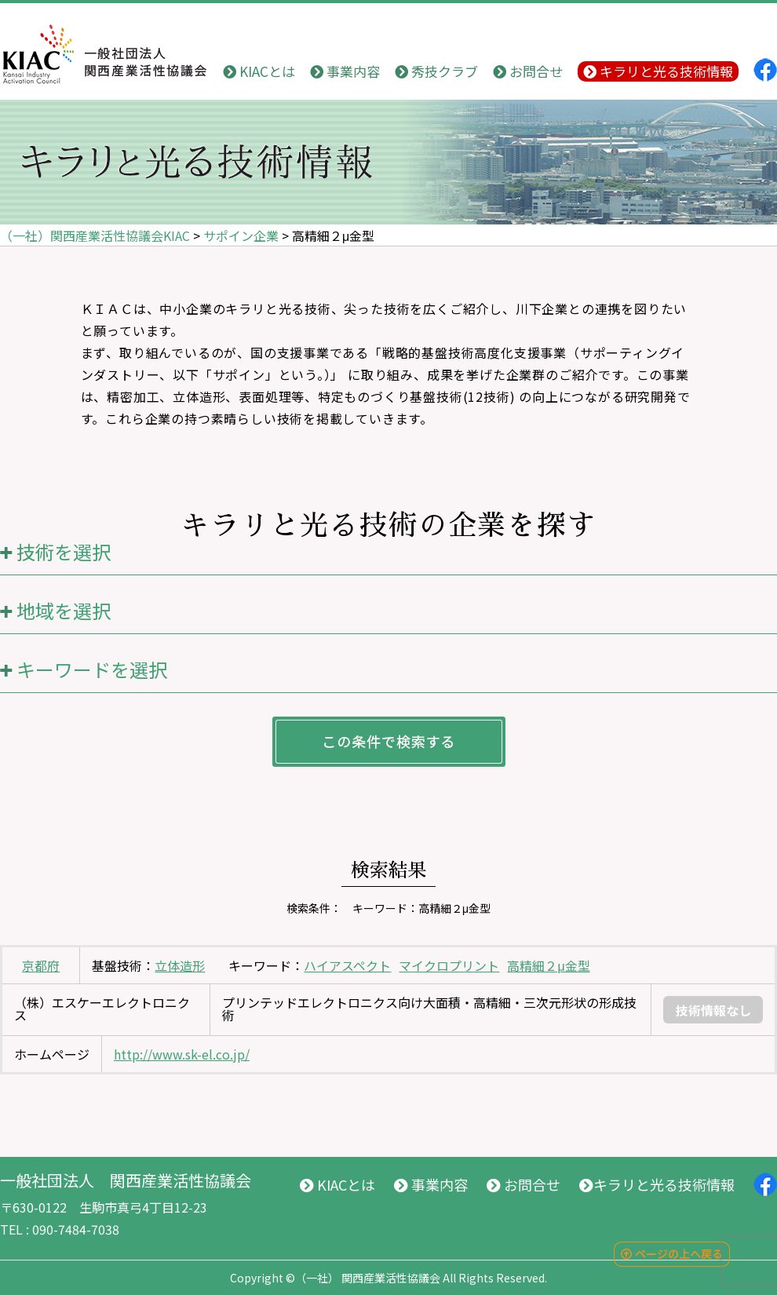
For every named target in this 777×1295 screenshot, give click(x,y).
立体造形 (180, 965)
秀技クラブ (436, 71)
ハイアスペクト (347, 965)
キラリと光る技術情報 (658, 71)
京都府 (41, 965)
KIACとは (259, 71)
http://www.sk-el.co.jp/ (182, 1054)
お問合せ (528, 71)
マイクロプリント (449, 965)
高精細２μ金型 (548, 965)
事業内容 (345, 71)
